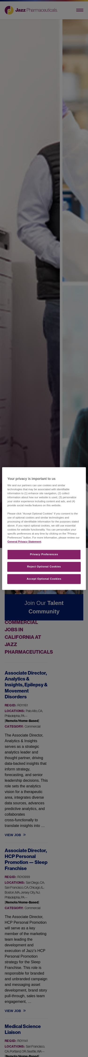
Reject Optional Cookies (44, 566)
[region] (44, 528)
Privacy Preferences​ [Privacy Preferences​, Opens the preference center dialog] (44, 554)
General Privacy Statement (24, 541)
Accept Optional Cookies (44, 578)
